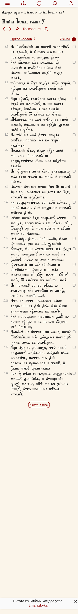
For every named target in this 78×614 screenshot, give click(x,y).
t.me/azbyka (38, 605)
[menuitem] (7, 3)
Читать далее (39, 404)
